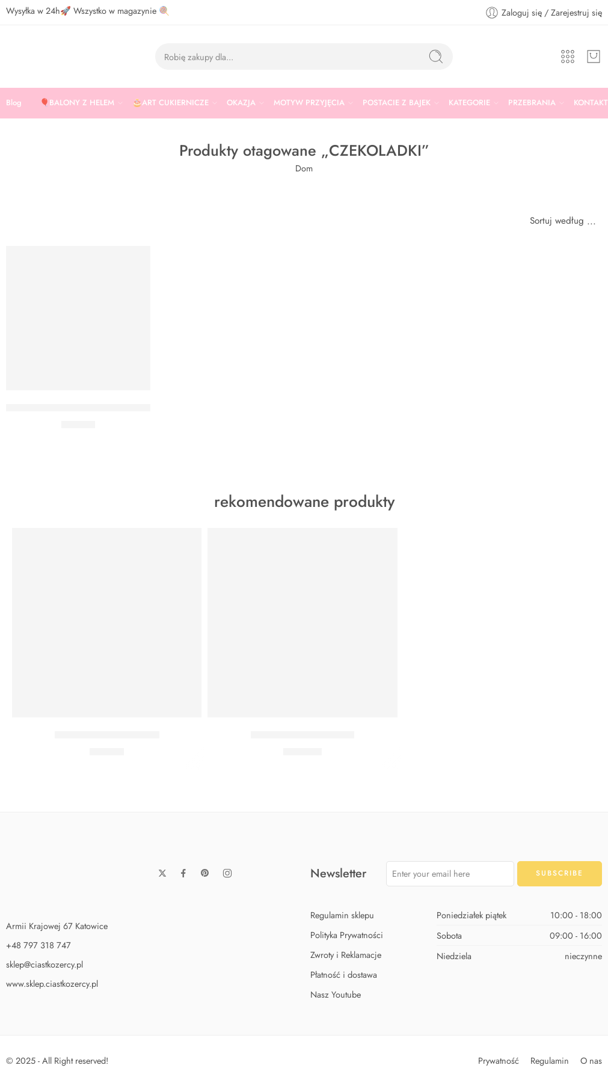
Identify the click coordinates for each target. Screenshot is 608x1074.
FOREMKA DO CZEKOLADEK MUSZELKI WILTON (117, 407)
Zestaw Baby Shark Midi (107, 734)
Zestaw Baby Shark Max (302, 734)
